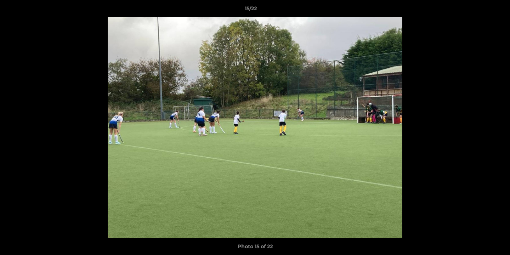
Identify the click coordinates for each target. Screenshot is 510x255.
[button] (480, 10)
